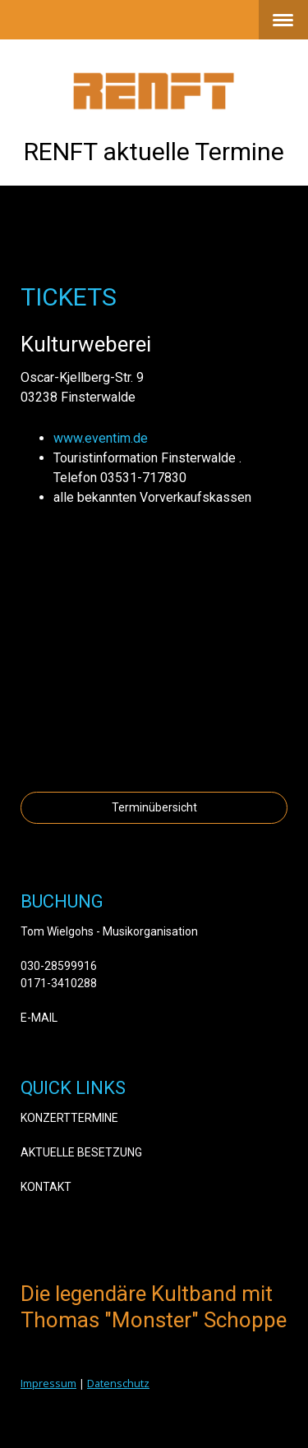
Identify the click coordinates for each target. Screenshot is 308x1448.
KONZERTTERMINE (69, 1117)
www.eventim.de (100, 438)
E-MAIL (39, 1017)
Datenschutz (118, 1383)
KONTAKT (46, 1186)
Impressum (48, 1383)
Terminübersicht (154, 807)
